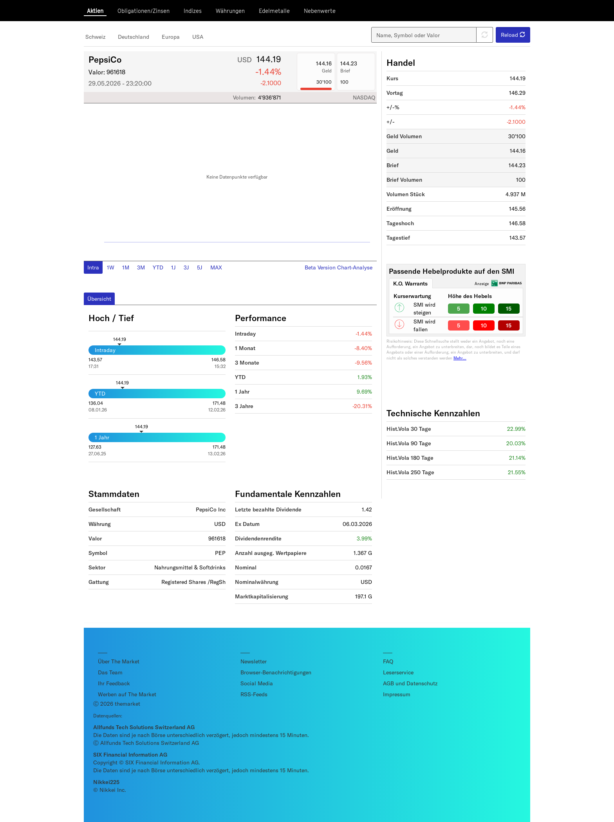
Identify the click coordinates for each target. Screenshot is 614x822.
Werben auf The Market (127, 694)
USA (197, 36)
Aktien (95, 10)
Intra (93, 267)
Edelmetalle (274, 10)
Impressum (396, 694)
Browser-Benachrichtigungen (275, 672)
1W (110, 267)
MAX (216, 267)
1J (173, 267)
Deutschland (133, 36)
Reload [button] (513, 34)
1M (125, 267)
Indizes (193, 10)
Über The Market (118, 661)
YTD (158, 267)
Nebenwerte (320, 10)
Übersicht (99, 298)
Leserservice (398, 672)
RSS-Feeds (253, 694)
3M (141, 267)
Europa (171, 36)
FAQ (388, 661)
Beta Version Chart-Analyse (338, 267)
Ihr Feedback (114, 683)
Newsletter (253, 661)
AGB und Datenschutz (410, 683)
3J (186, 267)
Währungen (230, 10)
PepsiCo (104, 59)
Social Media (256, 683)
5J (199, 267)
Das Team (110, 672)
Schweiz (95, 36)
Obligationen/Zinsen (143, 10)
